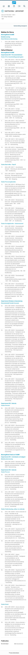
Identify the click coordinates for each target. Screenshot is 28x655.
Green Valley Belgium (14, 652)
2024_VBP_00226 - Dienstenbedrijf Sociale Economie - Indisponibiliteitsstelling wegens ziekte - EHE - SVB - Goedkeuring (15, 278)
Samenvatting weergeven (20, 26)
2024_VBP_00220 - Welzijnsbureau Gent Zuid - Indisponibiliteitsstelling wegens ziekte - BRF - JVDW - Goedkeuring (14, 202)
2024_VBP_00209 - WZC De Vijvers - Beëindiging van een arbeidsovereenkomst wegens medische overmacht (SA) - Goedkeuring (15, 70)
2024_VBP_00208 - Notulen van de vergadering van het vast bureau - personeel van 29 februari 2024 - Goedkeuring (14, 44)
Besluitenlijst (19, 644)
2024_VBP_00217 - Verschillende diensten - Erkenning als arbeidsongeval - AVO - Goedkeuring (15, 168)
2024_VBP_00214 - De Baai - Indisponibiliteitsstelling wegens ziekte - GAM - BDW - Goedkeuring (15, 134)
